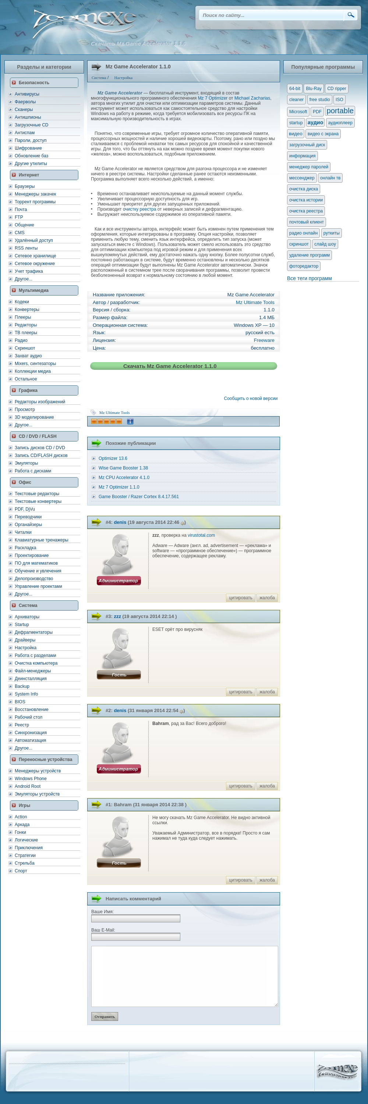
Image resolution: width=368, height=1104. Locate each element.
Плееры (23, 317)
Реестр (22, 725)
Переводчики (28, 516)
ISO (339, 99)
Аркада (22, 824)
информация (302, 155)
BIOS (20, 701)
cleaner (296, 99)
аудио (315, 122)
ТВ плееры (26, 332)
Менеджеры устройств (38, 770)
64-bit (294, 88)
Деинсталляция (31, 678)
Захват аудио (28, 355)
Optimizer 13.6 (113, 458)
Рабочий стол (28, 717)
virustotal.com (201, 535)
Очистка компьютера (36, 663)
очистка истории (306, 200)
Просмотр (25, 409)
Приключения (29, 847)
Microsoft (298, 111)
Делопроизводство (34, 578)
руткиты (331, 233)
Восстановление (32, 709)
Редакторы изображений (40, 401)
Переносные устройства (45, 759)
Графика (28, 390)
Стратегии (25, 855)
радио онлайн (303, 233)
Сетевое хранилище (35, 255)
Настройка (25, 647)
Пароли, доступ (31, 140)
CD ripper (336, 88)
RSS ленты (26, 248)
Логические (26, 840)
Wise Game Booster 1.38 (123, 468)
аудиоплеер (340, 122)
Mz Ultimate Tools (255, 302)
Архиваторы (27, 616)
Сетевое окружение (35, 263)
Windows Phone (31, 778)
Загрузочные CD (31, 125)
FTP (19, 217)
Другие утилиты (31, 163)
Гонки (20, 832)
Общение (24, 225)
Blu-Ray (314, 88)
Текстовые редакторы (37, 493)
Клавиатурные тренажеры (41, 540)
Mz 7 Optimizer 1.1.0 (119, 487)
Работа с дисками (33, 471)
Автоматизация (30, 740)
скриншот (299, 244)
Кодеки (22, 301)
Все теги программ (309, 278)
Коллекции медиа (33, 371)
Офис (25, 482)
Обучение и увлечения (38, 571)
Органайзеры (28, 524)
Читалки (23, 532)
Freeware (264, 340)
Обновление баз (31, 155)
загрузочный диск (307, 144)
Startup (22, 624)
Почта (21, 209)
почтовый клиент (306, 222)
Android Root (27, 786)
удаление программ (309, 255)
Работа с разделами (35, 655)
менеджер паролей (308, 166)
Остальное (26, 379)
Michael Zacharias (252, 98)
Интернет (29, 175)
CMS (20, 232)
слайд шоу (325, 244)
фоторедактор (303, 266)
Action (21, 816)
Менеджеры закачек (35, 194)
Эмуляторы (26, 463)
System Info (26, 694)
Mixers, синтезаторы (35, 363)
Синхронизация (31, 732)
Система (28, 605)
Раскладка (25, 547)
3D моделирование (34, 417)
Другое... (23, 279)
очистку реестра (139, 209)
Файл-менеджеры (33, 671)
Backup (22, 686)
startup (296, 122)
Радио (21, 340)
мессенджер (302, 178)
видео (295, 133)
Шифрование (28, 148)
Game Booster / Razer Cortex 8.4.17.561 (139, 496)
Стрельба (25, 863)
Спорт (21, 870)
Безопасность (34, 82)
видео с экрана (323, 133)
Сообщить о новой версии (252, 398)
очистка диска (303, 189)
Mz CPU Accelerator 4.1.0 (124, 477)
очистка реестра (306, 211)
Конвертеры (27, 309)
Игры (24, 805)
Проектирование (32, 555)
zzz (117, 616)
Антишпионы (28, 117)
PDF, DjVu (25, 509)
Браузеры (25, 186)
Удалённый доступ (34, 240)
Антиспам (25, 132)
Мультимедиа (34, 290)
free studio (319, 99)
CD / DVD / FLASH (38, 436)
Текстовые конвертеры (38, 501)
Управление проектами (38, 586)
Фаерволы (25, 101)
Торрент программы (35, 201)
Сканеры (24, 109)
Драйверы (25, 640)
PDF (317, 111)
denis (120, 522)
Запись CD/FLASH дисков (41, 455)
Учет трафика (29, 271)
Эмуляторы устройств (37, 794)
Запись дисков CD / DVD (40, 447)
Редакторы (26, 325)
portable (340, 111)
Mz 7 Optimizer (213, 98)
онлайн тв (330, 178)
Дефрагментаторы (34, 632)
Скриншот (25, 348)
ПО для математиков (36, 563)
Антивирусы (27, 94)
